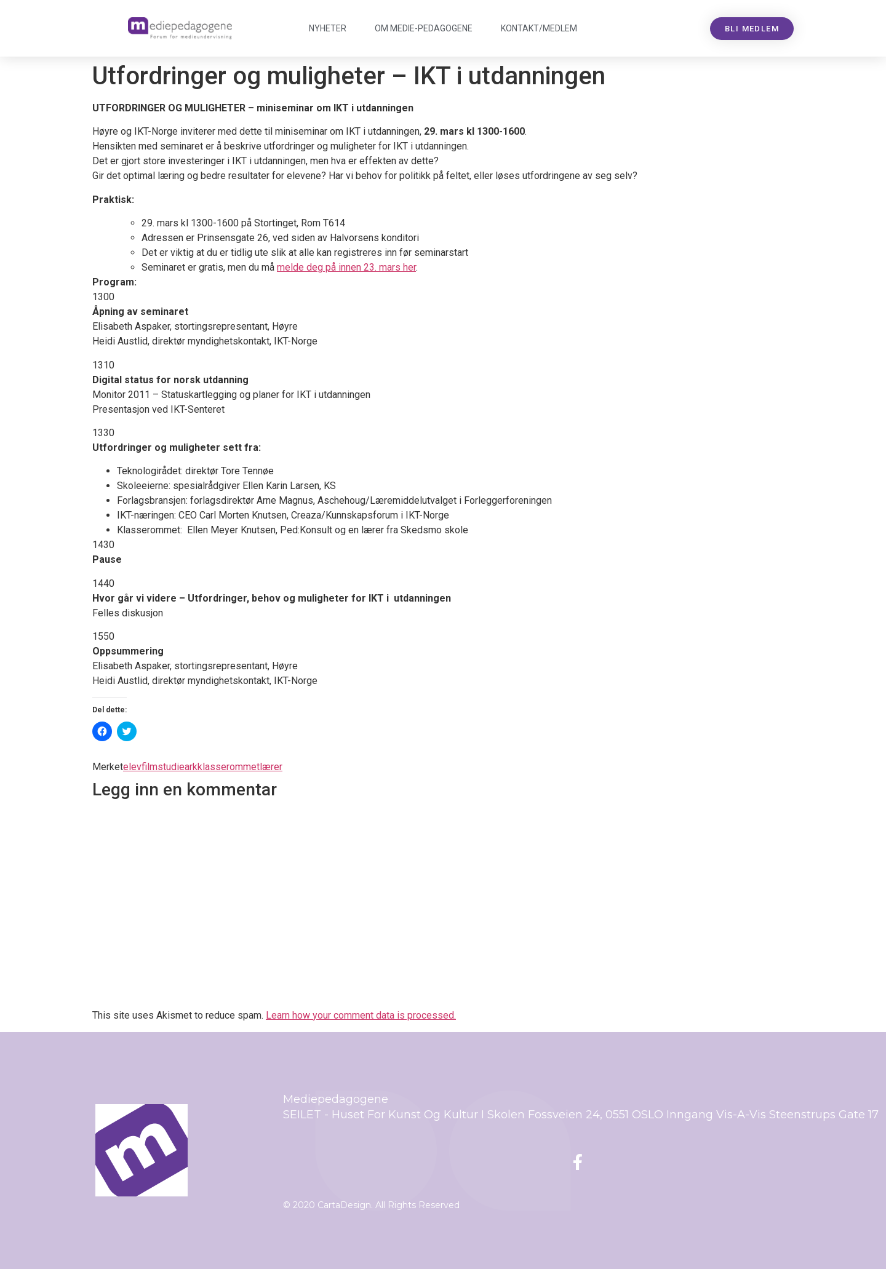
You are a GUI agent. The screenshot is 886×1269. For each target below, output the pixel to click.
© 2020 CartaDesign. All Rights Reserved (371, 1205)
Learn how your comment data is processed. (361, 1015)
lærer (271, 767)
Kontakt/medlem (539, 28)
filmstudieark (170, 767)
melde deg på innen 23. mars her (346, 267)
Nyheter (327, 28)
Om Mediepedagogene (424, 28)
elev (132, 767)
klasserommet (229, 767)
